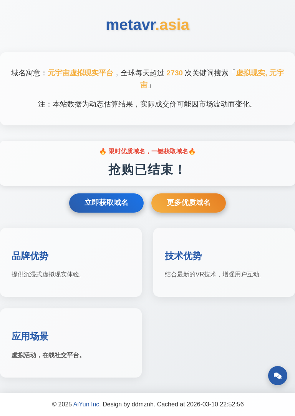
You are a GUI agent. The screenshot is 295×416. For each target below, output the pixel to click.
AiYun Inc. (87, 404)
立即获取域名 (106, 202)
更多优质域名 (188, 202)
